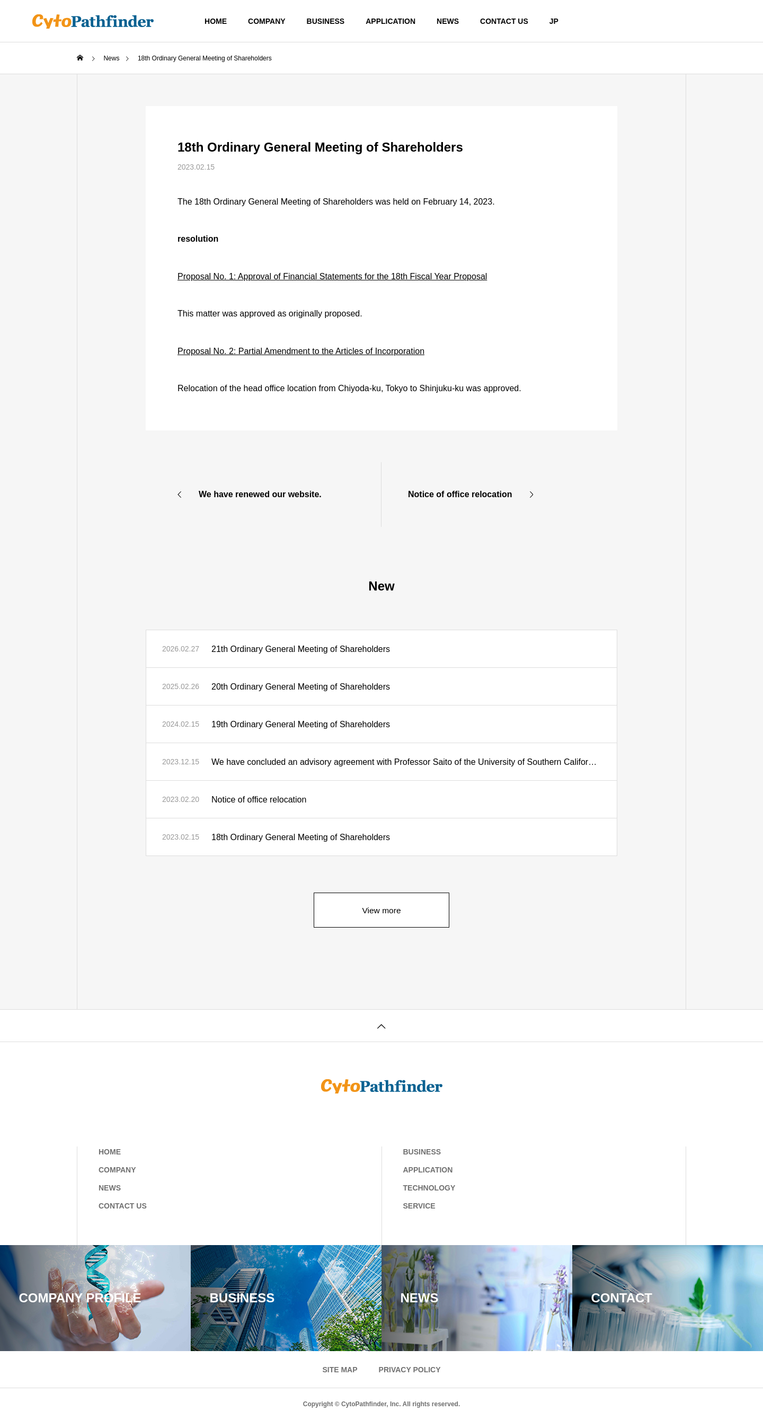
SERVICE (419, 1206)
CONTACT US (504, 21)
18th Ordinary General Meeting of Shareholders (300, 837)
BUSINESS (326, 21)
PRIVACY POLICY (410, 1369)
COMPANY (267, 21)
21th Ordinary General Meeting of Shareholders (300, 649)
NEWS (448, 21)
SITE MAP (339, 1369)
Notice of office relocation (258, 799)
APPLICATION (390, 21)
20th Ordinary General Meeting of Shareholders (300, 686)
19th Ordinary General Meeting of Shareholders (300, 724)
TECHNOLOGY (429, 1188)
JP (553, 21)
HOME (216, 21)
